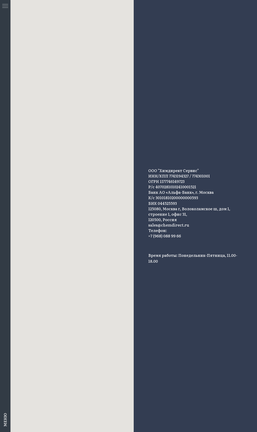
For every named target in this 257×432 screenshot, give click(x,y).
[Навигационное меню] (5, 6)
